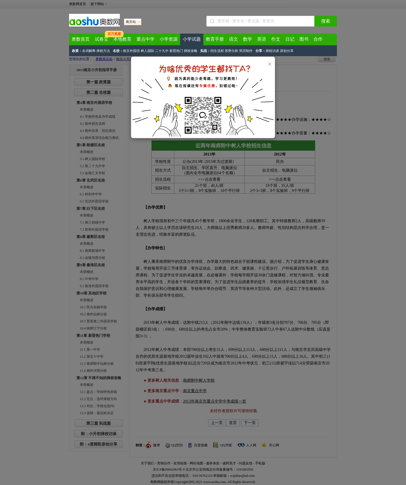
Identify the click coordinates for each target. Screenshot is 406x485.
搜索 (325, 21)
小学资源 (169, 39)
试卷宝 (101, 39)
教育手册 (215, 39)
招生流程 (217, 51)
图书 (303, 39)
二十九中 (162, 51)
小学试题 (192, 39)
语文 (233, 39)
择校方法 (103, 51)
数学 (247, 39)
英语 (261, 39)
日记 (289, 39)
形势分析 (231, 51)
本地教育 (122, 39)
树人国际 (147, 51)
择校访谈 (272, 51)
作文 (275, 39)
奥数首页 (81, 39)
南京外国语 (131, 51)
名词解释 (89, 51)
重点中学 (145, 39)
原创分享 (287, 51)
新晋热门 (176, 51)
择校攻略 (190, 51)
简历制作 (246, 51)
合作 (318, 39)
